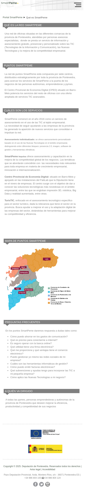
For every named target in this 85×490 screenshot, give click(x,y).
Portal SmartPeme (13, 17)
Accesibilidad (48, 469)
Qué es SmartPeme (36, 17)
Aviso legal (35, 469)
